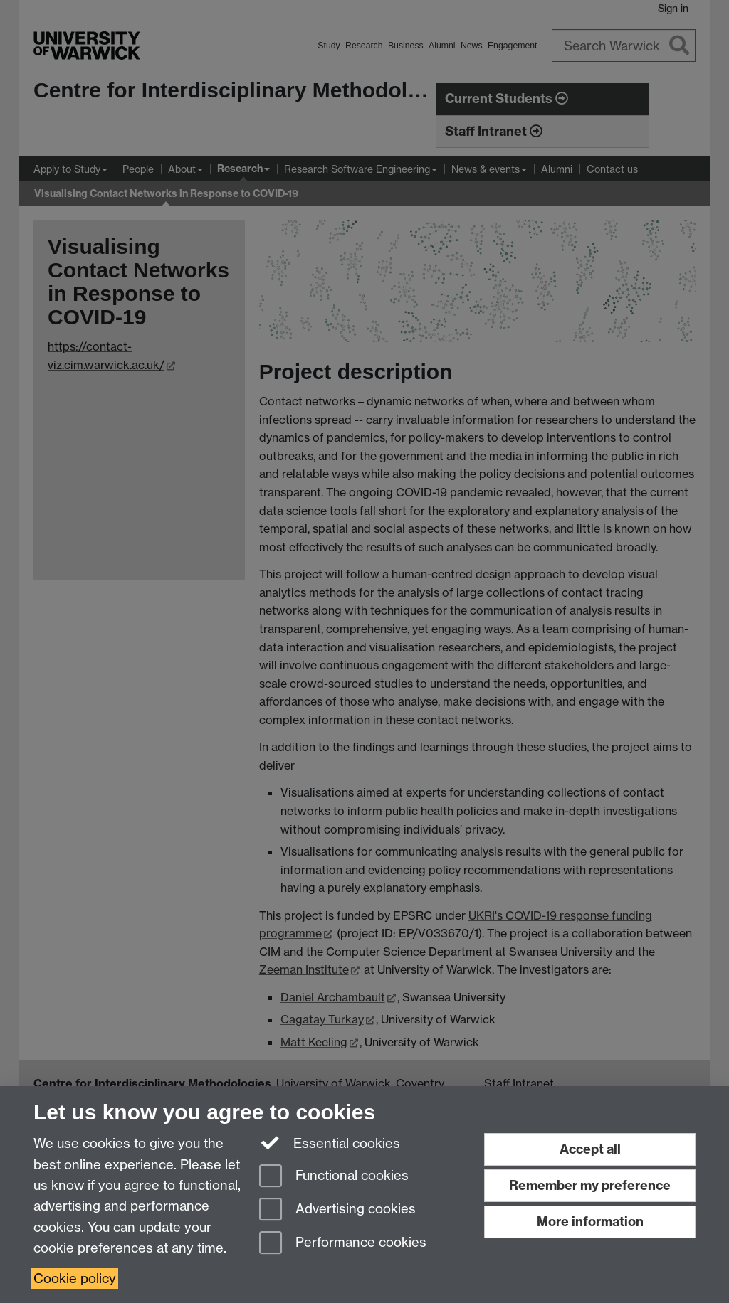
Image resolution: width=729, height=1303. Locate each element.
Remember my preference (590, 1185)
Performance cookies (342, 1243)
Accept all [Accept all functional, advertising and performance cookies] (590, 1149)
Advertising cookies (337, 1210)
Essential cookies (330, 1142)
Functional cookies (334, 1177)
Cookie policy (74, 1278)
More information (590, 1221)
